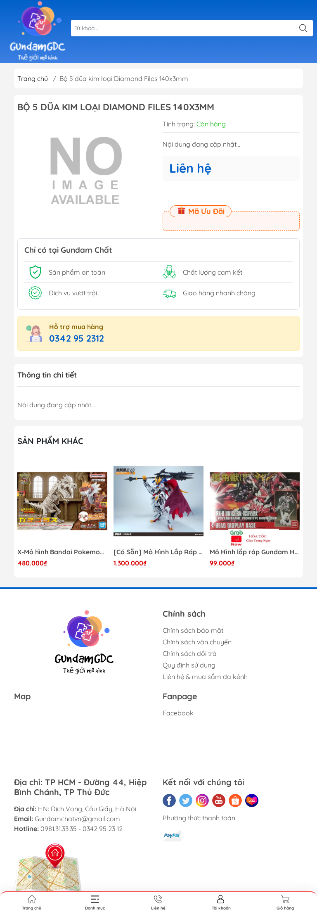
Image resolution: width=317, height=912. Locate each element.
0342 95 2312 (76, 338)
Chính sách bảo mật (193, 630)
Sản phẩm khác (50, 441)
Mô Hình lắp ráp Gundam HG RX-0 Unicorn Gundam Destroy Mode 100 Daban (255, 552)
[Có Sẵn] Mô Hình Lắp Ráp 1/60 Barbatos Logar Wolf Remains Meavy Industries (158, 552)
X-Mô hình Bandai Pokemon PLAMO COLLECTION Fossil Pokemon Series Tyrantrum (62, 552)
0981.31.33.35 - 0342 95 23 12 (81, 828)
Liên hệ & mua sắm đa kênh (205, 676)
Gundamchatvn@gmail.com (77, 819)
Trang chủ (32, 78)
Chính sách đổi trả (190, 653)
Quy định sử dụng (189, 665)
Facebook (178, 713)
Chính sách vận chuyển (197, 642)
